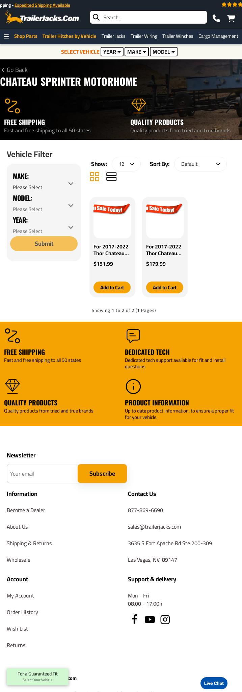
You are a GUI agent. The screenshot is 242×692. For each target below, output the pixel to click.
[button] (112, 289)
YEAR (112, 51)
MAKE (136, 51)
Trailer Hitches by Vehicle (71, 36)
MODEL (164, 51)
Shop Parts (27, 36)
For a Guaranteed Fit (38, 677)
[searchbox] (148, 17)
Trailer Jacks (115, 36)
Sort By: (159, 165)
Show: (99, 165)
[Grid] (94, 179)
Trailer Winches (179, 36)
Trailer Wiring (145, 36)
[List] (111, 179)
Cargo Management (220, 36)
